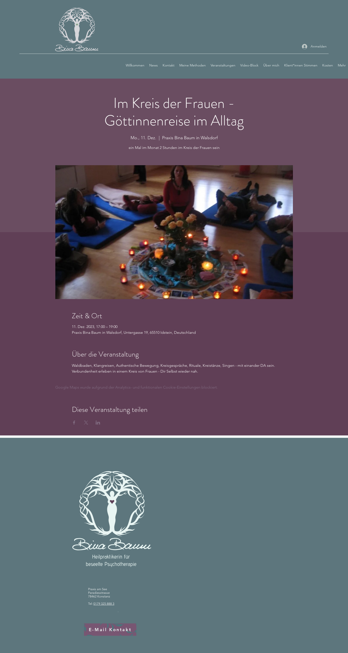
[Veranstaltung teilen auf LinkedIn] (98, 422)
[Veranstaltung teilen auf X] (86, 422)
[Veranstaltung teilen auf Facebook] (74, 422)
